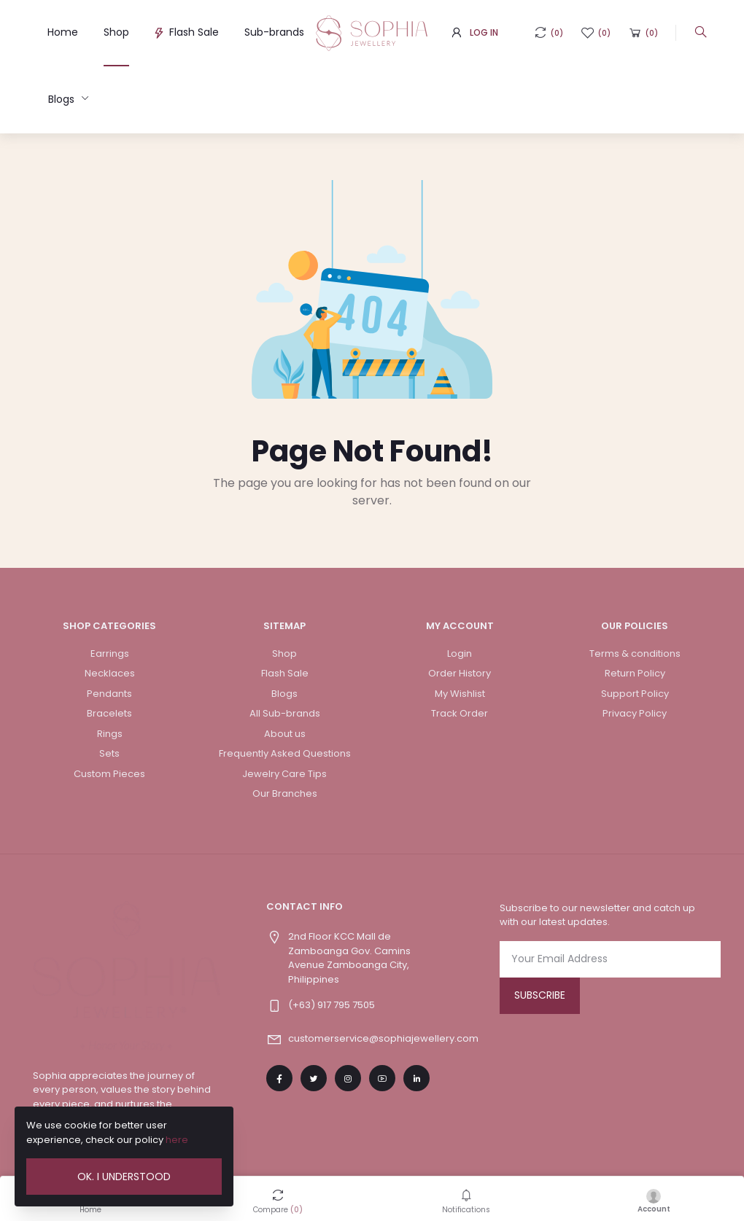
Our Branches (284, 793)
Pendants (109, 694)
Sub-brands (274, 32)
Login (459, 653)
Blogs (62, 99)
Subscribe (539, 995)
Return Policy (635, 673)
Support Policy (635, 694)
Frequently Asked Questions (285, 753)
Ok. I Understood (124, 1176)
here (177, 1140)
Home (62, 32)
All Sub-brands (284, 713)
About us (285, 734)
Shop (116, 32)
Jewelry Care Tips (284, 774)
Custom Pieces (109, 774)
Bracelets (109, 713)
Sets (109, 753)
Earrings (109, 653)
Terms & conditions (635, 653)
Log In (484, 32)
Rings (110, 734)
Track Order (459, 713)
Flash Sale (187, 32)
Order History (459, 673)
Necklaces (110, 673)
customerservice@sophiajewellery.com (383, 1038)
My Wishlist (460, 694)
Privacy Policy (634, 713)
